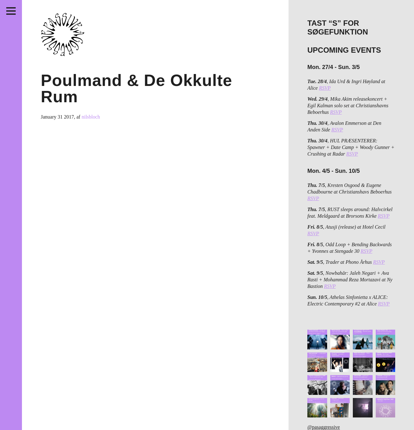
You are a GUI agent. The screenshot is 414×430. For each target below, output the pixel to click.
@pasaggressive (323, 427)
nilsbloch (91, 116)
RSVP (325, 88)
